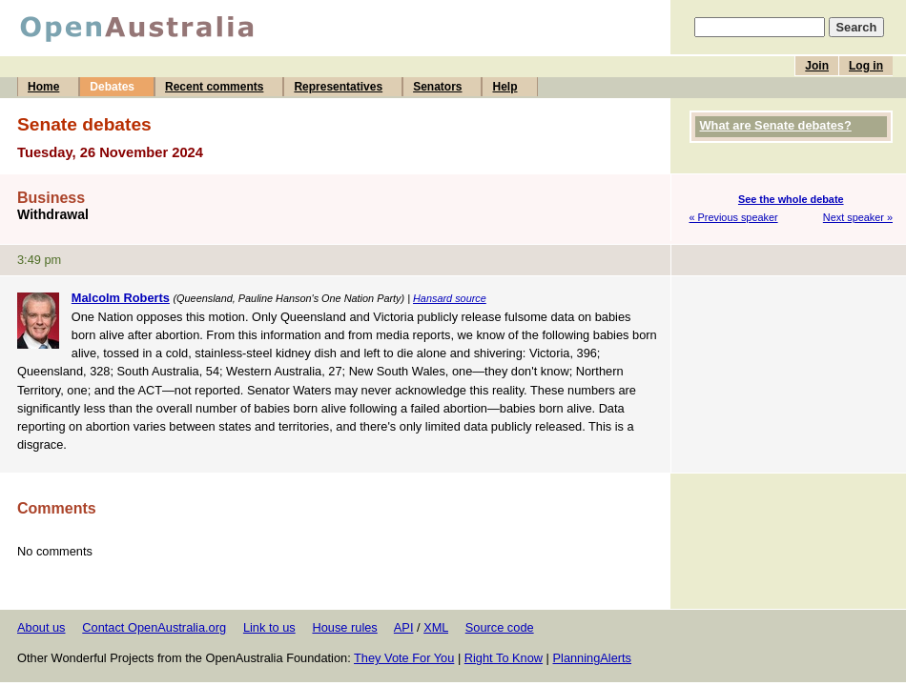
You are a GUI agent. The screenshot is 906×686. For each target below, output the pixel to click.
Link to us (269, 627)
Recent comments (214, 86)
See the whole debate (791, 199)
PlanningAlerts (592, 658)
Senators (437, 86)
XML (435, 627)
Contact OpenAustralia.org (154, 627)
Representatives (338, 86)
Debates (112, 86)
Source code (499, 627)
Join (817, 65)
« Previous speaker (734, 217)
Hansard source (449, 298)
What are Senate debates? (776, 125)
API (404, 627)
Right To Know (503, 658)
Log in (866, 65)
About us (41, 627)
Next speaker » (858, 217)
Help (504, 86)
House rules (344, 627)
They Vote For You (404, 658)
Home (43, 86)
